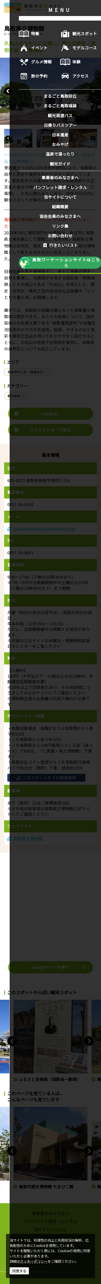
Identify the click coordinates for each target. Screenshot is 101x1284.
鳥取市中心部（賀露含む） (29, 372)
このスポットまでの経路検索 (46, 777)
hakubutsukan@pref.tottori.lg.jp (41, 528)
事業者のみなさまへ (50, 1213)
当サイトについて (50, 1229)
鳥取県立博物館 (24, 838)
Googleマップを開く (58, 967)
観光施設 (16, 395)
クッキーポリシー (34, 1261)
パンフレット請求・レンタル (50, 1221)
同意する (19, 1270)
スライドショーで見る (42, 430)
